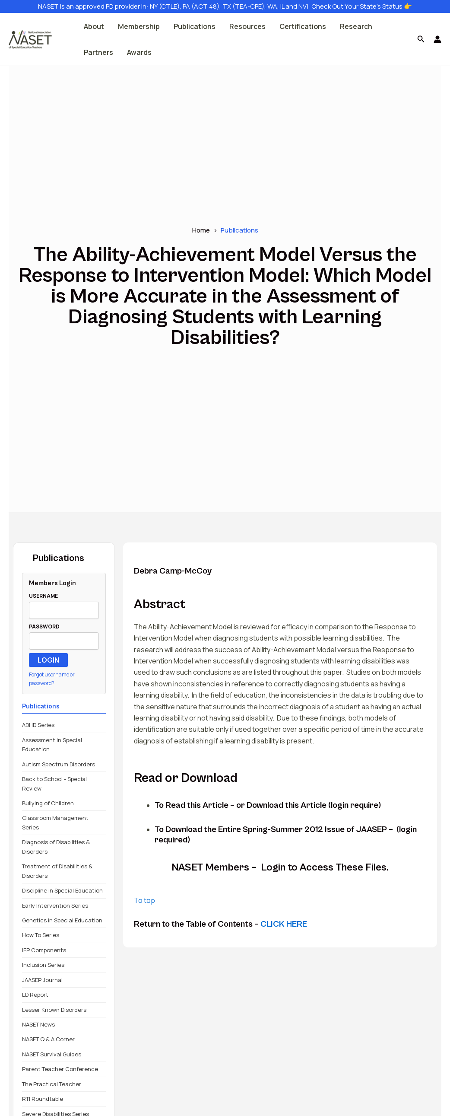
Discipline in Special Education (62, 890)
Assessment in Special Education (52, 744)
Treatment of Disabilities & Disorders (57, 870)
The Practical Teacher (51, 1084)
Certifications (302, 26)
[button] (421, 39)
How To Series (40, 935)
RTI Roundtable (42, 1099)
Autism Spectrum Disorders (58, 764)
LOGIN (48, 660)
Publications (194, 26)
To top (144, 900)
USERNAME (43, 595)
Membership (139, 26)
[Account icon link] (437, 39)
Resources (247, 26)
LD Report (35, 994)
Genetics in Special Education (62, 920)
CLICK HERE (283, 924)
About (94, 26)
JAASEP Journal (42, 980)
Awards (139, 52)
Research (356, 26)
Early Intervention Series (55, 905)
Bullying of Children (48, 803)
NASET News (38, 1024)
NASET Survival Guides (51, 1054)
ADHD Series (38, 725)
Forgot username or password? (52, 679)
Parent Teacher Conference (60, 1069)
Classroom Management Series (55, 822)
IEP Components (44, 950)
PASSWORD (44, 626)
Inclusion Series (43, 965)
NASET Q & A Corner (48, 1039)
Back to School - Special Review (54, 783)
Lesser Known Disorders (54, 1010)
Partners (98, 52)
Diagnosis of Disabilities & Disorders (56, 846)
